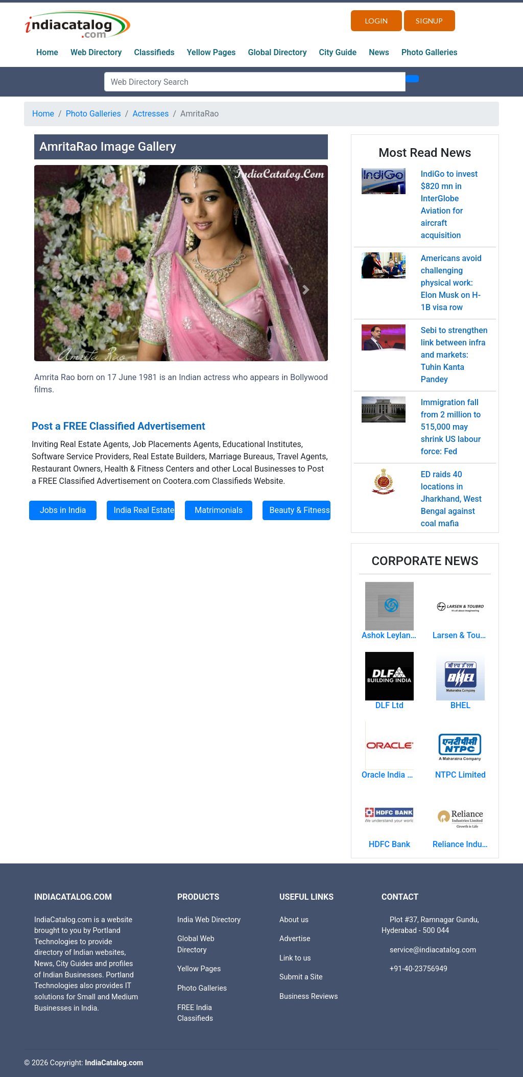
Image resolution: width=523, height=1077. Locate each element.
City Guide (338, 52)
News (379, 52)
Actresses (150, 114)
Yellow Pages (211, 52)
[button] (56, 289)
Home (47, 52)
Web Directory (96, 52)
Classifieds (154, 52)
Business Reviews (308, 996)
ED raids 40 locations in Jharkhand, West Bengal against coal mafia (451, 499)
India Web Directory (209, 920)
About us (293, 920)
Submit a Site (301, 977)
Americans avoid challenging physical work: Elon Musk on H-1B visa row (451, 282)
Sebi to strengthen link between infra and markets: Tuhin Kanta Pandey (454, 354)
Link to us (295, 958)
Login (376, 20)
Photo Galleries (429, 52)
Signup (429, 20)
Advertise (295, 938)
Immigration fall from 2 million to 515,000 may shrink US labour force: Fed (451, 426)
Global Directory (277, 52)
